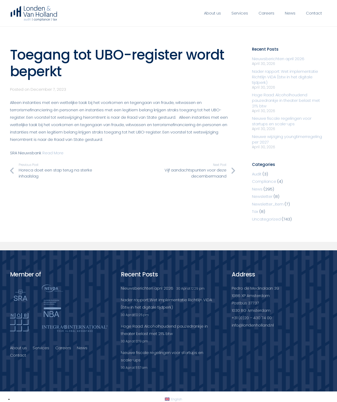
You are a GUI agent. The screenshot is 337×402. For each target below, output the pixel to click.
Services (41, 348)
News (257, 189)
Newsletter (262, 196)
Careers (63, 348)
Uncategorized (266, 219)
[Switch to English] (173, 399)
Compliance (264, 181)
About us (18, 348)
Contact (18, 355)
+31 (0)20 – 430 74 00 (252, 317)
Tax (255, 211)
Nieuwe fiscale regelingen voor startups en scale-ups (281, 121)
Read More (52, 153)
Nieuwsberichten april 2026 (278, 58)
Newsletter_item (268, 204)
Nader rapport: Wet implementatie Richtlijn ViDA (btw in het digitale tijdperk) (285, 77)
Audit (256, 174)
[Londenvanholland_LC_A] (34, 13)
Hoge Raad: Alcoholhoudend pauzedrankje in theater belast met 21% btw (286, 100)
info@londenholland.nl (253, 325)
